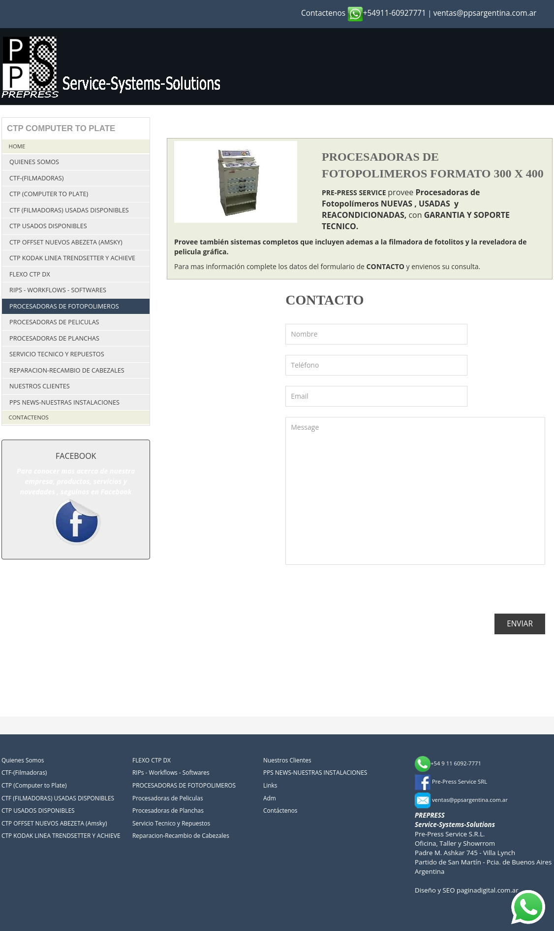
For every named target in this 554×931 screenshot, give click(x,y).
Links (270, 785)
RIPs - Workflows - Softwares (57, 290)
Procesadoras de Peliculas (54, 322)
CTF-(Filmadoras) (36, 178)
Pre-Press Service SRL (451, 781)
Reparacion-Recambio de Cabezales (66, 370)
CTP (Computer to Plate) (48, 194)
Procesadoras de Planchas (54, 338)
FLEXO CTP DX (29, 274)
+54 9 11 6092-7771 (448, 763)
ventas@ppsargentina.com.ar (485, 13)
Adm (269, 798)
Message (415, 491)
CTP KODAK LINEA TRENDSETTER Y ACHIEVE (72, 258)
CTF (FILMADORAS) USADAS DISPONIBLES (69, 210)
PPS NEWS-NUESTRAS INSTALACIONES (64, 402)
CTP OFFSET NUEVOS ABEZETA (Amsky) (66, 242)
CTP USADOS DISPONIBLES (48, 226)
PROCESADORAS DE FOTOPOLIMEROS (64, 306)
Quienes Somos (34, 162)
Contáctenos (280, 810)
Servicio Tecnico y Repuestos (56, 354)
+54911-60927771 (386, 13)
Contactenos (323, 13)
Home (17, 146)
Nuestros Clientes (39, 386)
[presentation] (360, 594)
